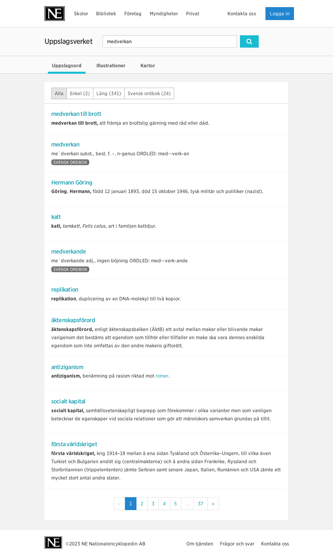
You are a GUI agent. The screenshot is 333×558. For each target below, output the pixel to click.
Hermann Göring (72, 182)
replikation (64, 289)
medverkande (68, 251)
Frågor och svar (237, 543)
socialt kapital (68, 401)
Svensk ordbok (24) (149, 93)
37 (200, 503)
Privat (192, 13)
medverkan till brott (76, 113)
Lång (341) (108, 93)
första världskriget (74, 444)
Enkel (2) (80, 93)
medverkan (65, 144)
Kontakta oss (241, 13)
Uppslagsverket (68, 41)
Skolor (81, 13)
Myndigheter (164, 13)
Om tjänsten (199, 543)
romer (161, 376)
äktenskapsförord (73, 320)
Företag (133, 13)
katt (56, 216)
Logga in (280, 13)
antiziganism (67, 367)
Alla (59, 93)
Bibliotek (106, 13)
